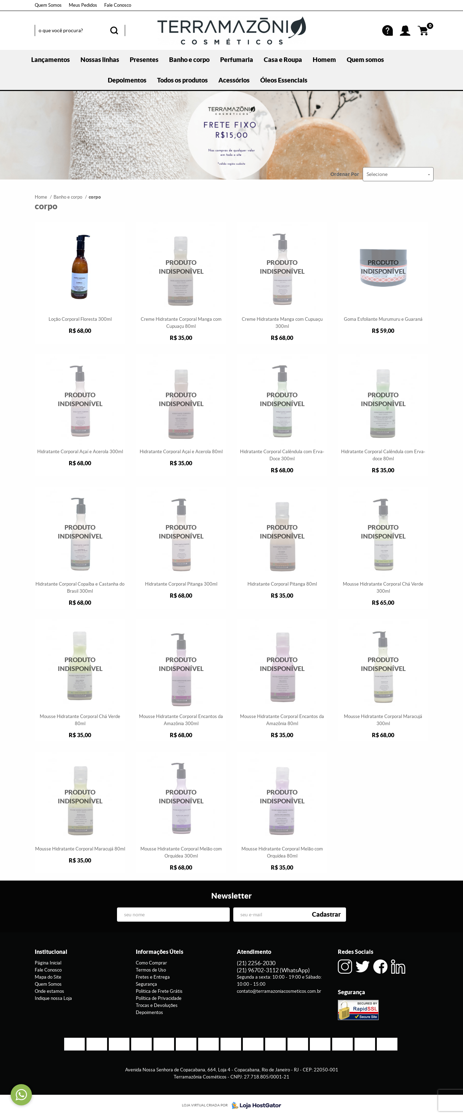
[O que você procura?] (114, 30)
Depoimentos (127, 80)
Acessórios (234, 80)
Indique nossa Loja (53, 998)
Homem (324, 59)
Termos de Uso (151, 970)
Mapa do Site (48, 977)
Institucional (51, 952)
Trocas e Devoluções (157, 1005)
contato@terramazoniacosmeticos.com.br (279, 991)
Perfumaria (236, 59)
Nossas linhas (99, 59)
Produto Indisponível (181, 267)
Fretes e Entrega (153, 977)
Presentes (144, 59)
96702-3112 (273, 970)
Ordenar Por (344, 174)
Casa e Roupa (283, 59)
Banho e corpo (189, 59)
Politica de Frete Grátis (159, 991)
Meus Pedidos (83, 5)
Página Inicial (48, 963)
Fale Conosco (117, 5)
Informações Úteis (159, 952)
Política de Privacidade (159, 998)
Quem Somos (48, 5)
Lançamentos (50, 59)
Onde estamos (49, 991)
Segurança (146, 984)
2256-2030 (256, 963)
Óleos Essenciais (283, 80)
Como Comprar (151, 963)
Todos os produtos (182, 80)
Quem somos (365, 59)
